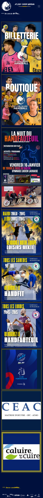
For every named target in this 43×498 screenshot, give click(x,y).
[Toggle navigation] (39, 6)
